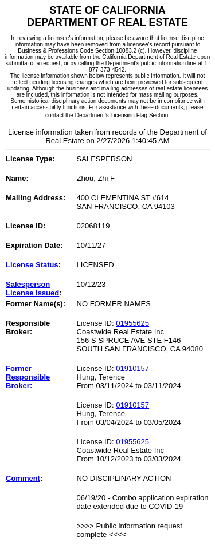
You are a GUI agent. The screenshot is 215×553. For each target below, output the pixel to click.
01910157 (132, 368)
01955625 (132, 323)
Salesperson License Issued (32, 288)
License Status (32, 264)
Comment (23, 478)
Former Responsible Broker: (28, 377)
